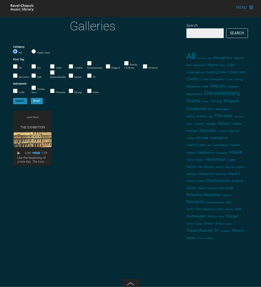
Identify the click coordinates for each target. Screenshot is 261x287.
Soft (36, 75)
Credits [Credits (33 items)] (192, 78)
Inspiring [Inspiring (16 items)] (234, 131)
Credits (76, 66)
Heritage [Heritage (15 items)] (210, 123)
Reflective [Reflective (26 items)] (194, 194)
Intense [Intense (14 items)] (190, 138)
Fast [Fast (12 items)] (211, 116)
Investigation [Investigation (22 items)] (219, 137)
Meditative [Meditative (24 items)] (206, 152)
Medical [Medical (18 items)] (191, 152)
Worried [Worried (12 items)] (209, 238)
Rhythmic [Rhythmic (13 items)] (227, 195)
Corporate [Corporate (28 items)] (236, 71)
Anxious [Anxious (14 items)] (202, 58)
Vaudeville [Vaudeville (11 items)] (225, 230)
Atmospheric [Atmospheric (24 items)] (222, 57)
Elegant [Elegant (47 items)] (231, 100)
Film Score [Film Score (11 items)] (239, 116)
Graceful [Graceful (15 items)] (199, 123)
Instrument (20, 83)
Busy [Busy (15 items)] (222, 65)
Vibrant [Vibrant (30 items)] (238, 230)
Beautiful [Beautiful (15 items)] (239, 58)
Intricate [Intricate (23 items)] (202, 137)
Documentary (94, 65)
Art (36, 66)
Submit (20, 101)
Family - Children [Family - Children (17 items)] (196, 116)
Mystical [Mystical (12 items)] (232, 159)
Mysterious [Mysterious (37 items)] (216, 159)
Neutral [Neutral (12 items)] (219, 166)
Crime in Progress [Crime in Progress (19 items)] (212, 79)
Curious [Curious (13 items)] (229, 79)
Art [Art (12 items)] (209, 58)
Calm (55, 66)
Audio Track (40, 51)
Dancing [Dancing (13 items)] (239, 79)
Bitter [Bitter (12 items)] (189, 65)
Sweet (75, 75)
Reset (36, 101)
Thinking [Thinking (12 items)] (219, 223)
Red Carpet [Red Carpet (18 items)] (226, 188)
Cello (19, 91)
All (17, 51)
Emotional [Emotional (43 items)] (196, 108)
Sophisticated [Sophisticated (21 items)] (196, 216)
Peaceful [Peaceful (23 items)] (234, 173)
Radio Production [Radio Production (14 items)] (208, 188)
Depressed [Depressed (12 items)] (233, 86)
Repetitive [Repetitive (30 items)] (212, 194)
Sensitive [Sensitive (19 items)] (209, 209)
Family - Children (131, 65)
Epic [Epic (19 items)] (211, 109)
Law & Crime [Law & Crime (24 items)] (195, 144)
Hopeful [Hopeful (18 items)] (237, 123)
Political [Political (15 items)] (190, 181)
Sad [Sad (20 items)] (228, 202)
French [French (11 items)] (189, 123)
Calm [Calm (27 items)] (231, 64)
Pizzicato (58, 91)
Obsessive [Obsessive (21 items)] (206, 173)
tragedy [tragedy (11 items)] (228, 223)
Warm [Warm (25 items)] (190, 237)
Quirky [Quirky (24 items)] (191, 187)
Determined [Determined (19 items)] (194, 94)
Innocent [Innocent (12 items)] (222, 131)
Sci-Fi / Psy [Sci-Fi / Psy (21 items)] (193, 209)
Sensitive (21, 75)
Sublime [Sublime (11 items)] (189, 223)
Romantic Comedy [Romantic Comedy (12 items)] (215, 202)
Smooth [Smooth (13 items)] (229, 209)
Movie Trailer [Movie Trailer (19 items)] (194, 159)
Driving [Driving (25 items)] (216, 100)
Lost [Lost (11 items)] (209, 145)
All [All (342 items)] (190, 56)
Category (18, 46)
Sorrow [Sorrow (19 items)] (212, 216)
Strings (75, 91)
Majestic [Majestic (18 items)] (235, 145)
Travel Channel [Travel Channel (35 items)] (199, 230)
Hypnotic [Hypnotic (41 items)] (208, 130)
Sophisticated (58, 74)
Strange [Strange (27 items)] (232, 215)
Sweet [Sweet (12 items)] (199, 223)
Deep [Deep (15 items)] (205, 86)
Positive (150, 66)
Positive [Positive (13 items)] (201, 181)
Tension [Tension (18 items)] (208, 223)
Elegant (113, 66)
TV (91, 75)
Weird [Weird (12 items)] (200, 238)
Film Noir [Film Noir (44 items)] (223, 115)
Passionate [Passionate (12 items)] (220, 173)
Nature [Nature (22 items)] (191, 166)
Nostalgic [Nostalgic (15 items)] (191, 173)
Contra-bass (38, 90)
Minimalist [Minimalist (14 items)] (221, 152)
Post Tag (18, 59)
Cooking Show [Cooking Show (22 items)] (216, 72)
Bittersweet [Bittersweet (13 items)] (199, 65)
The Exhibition (32, 127)
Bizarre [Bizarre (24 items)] (212, 64)
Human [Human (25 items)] (191, 130)
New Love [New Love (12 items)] (230, 166)
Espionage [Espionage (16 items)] (222, 109)
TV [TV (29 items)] (216, 230)
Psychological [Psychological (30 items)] (218, 180)
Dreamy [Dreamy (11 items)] (205, 101)
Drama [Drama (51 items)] (193, 100)
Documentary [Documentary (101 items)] (222, 92)
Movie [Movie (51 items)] (236, 152)
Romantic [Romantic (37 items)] (195, 201)
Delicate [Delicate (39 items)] (217, 85)
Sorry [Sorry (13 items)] (221, 216)
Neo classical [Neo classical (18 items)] (206, 166)
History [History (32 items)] (224, 123)
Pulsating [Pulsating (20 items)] (237, 181)
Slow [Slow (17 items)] (220, 209)
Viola (93, 91)
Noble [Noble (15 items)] (240, 166)
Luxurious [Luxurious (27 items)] (220, 144)
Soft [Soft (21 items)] (238, 209)
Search (192, 25)
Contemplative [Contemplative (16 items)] (195, 72)
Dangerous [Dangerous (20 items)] (193, 86)
